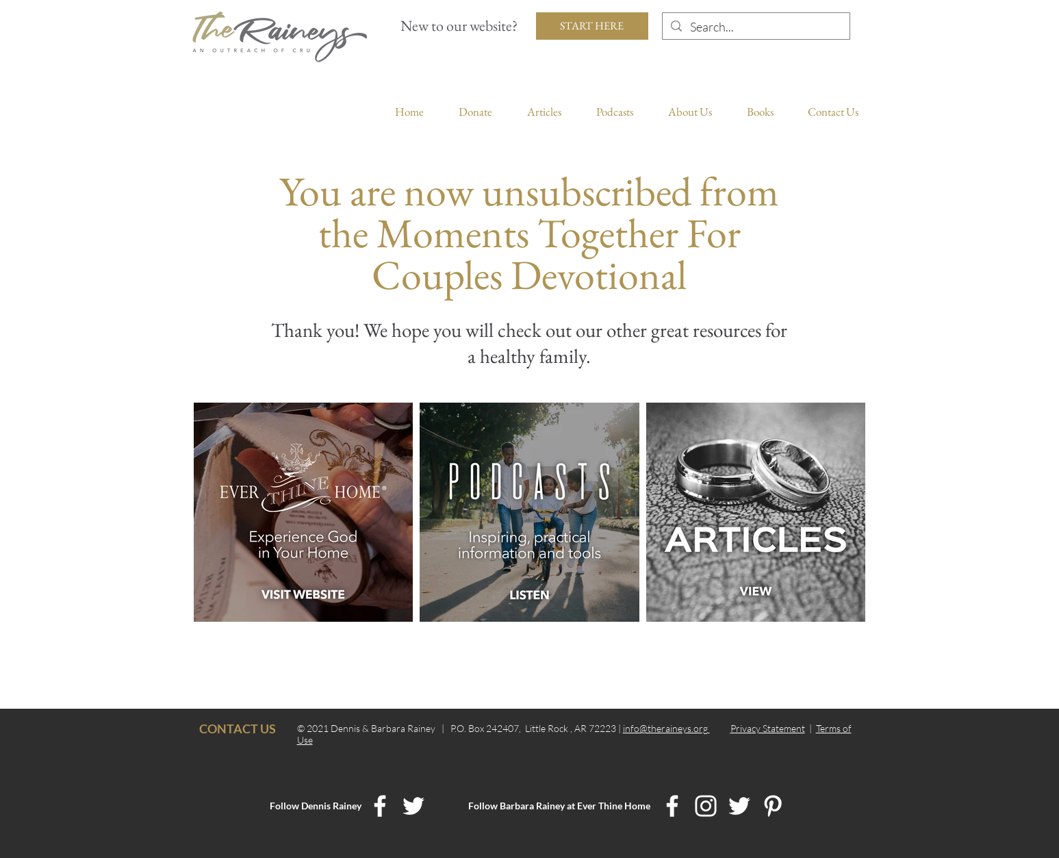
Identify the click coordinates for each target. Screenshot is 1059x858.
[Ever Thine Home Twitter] (739, 806)
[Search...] (755, 27)
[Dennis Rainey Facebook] (380, 806)
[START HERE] (592, 26)
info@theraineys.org (666, 728)
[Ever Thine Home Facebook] (672, 806)
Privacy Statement (767, 728)
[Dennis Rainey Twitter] (413, 806)
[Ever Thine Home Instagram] (705, 806)
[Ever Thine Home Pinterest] (772, 806)
